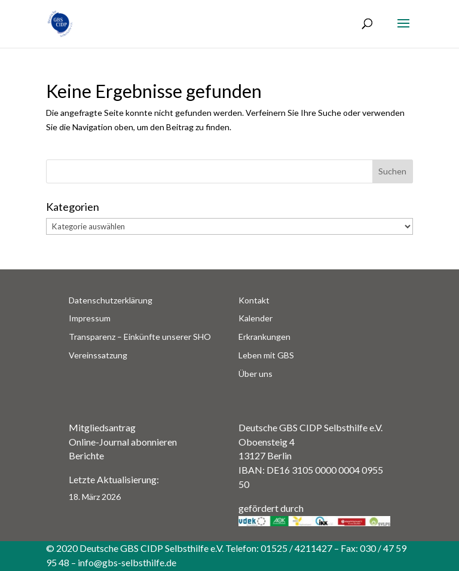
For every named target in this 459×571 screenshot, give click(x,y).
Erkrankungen (264, 336)
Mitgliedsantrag (102, 427)
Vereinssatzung (98, 355)
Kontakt (254, 300)
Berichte (86, 455)
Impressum (90, 318)
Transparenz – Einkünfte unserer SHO (140, 336)
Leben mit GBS (266, 355)
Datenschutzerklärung (110, 300)
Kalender (255, 318)
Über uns (255, 374)
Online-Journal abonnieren (123, 441)
